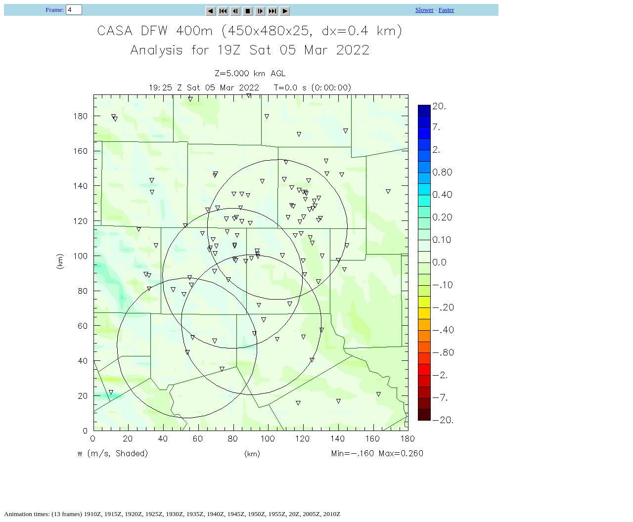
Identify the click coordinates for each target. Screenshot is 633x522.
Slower (424, 9)
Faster (446, 9)
